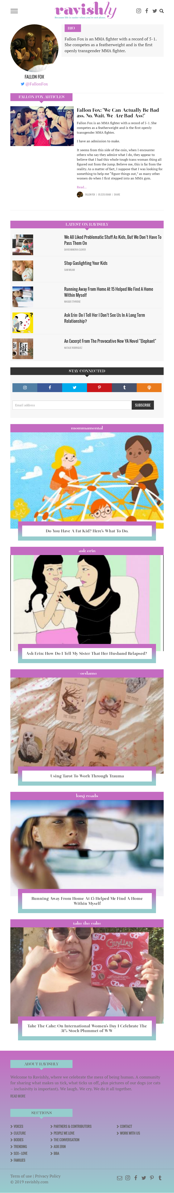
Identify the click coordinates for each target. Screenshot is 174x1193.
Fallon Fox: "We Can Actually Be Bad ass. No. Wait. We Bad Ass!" (118, 113)
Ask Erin (87, 550)
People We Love (64, 1133)
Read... (82, 187)
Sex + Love (20, 1153)
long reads (87, 795)
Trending (20, 1146)
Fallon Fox (90, 194)
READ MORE (17, 1096)
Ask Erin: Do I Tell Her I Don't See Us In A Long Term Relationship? (104, 318)
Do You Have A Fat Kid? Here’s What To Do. (87, 531)
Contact (126, 1126)
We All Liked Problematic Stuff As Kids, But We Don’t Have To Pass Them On (112, 240)
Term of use (21, 1176)
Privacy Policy (47, 1176)
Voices (18, 1126)
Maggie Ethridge (72, 301)
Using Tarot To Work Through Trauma (87, 776)
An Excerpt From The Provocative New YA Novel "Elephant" (110, 341)
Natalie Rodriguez (73, 347)
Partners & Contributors (73, 1126)
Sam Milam (69, 269)
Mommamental (87, 428)
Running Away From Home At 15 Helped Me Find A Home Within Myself (108, 292)
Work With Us (130, 1133)
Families (19, 1160)
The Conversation (66, 1139)
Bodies (18, 1139)
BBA (56, 1153)
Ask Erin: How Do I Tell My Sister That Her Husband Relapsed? (87, 653)
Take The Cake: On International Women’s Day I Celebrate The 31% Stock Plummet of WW (87, 1028)
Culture (20, 1133)
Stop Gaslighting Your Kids (86, 263)
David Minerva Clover (75, 249)
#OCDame (87, 673)
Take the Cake (87, 923)
